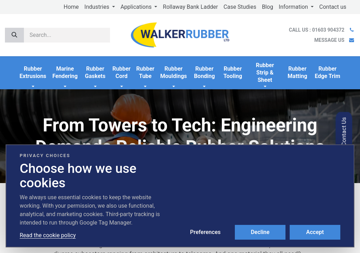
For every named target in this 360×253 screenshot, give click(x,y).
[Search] (14, 35)
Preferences (205, 232)
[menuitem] (71, 7)
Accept (315, 232)
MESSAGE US (329, 40)
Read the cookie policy (48, 235)
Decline (260, 232)
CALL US (317, 30)
